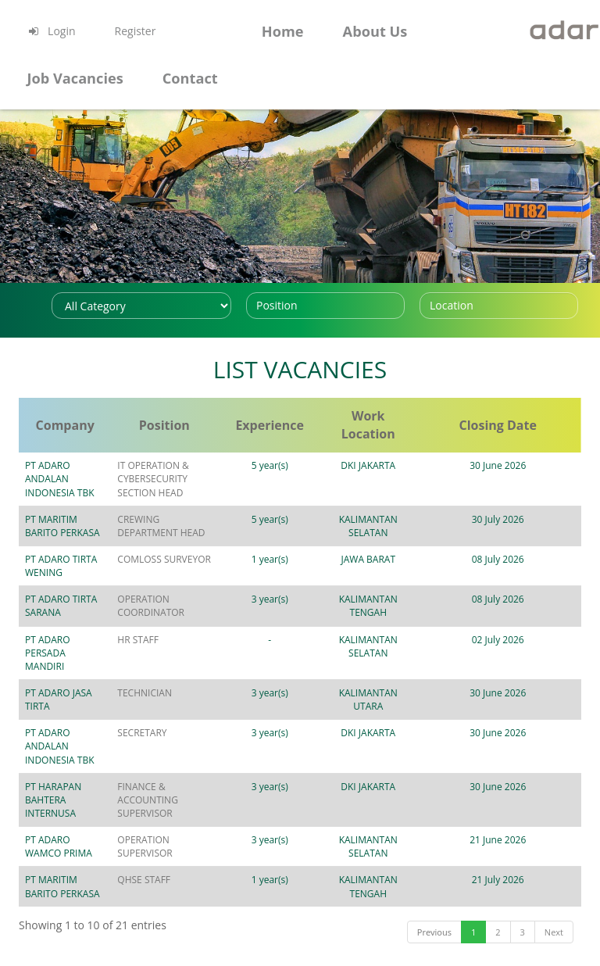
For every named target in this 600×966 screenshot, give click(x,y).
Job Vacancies (75, 78)
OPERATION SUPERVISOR (209, 786)
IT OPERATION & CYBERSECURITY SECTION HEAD (210, 479)
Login (51, 30)
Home (283, 31)
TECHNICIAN (182, 666)
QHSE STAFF (181, 826)
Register (135, 30)
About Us (375, 31)
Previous (434, 878)
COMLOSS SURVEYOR (201, 559)
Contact (190, 78)
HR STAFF (175, 625)
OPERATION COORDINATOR (188, 592)
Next (554, 878)
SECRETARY (179, 706)
